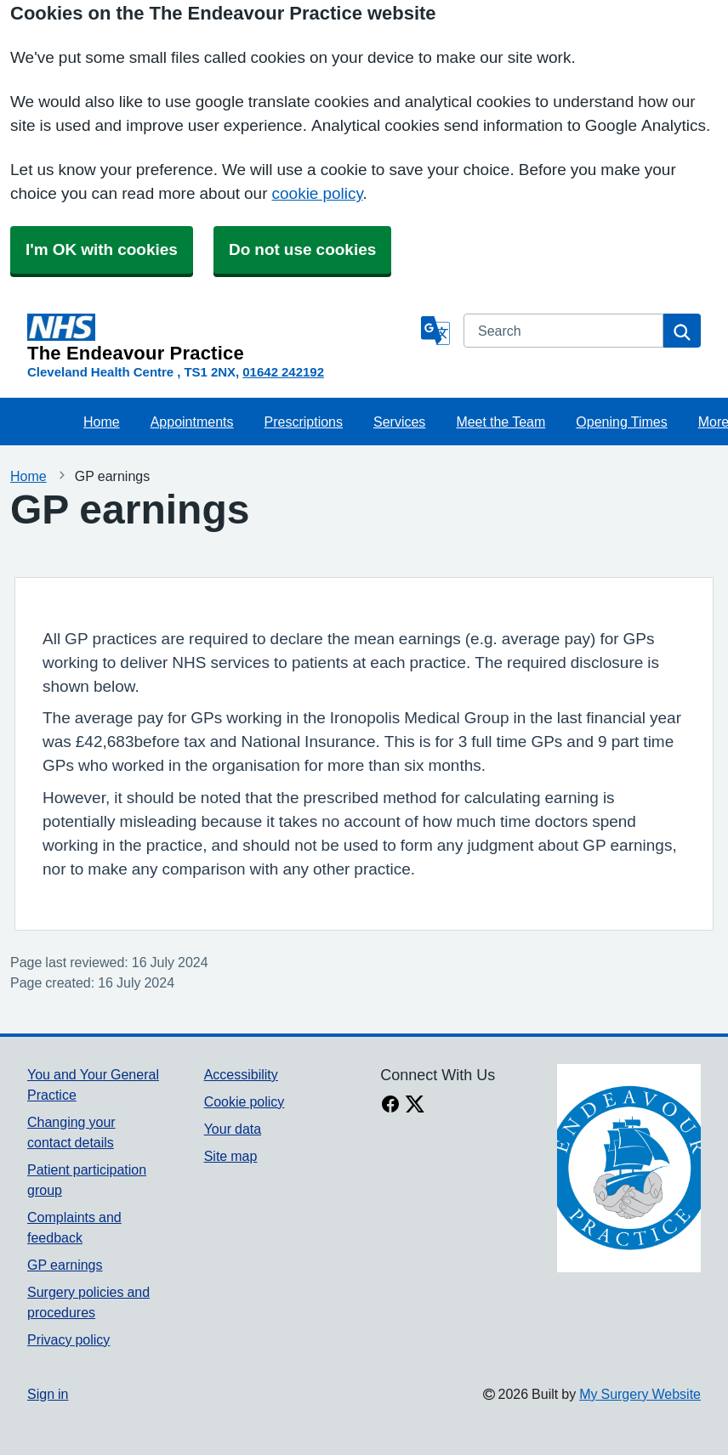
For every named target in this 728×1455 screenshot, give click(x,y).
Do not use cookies (302, 249)
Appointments (192, 421)
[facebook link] (390, 1106)
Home (101, 421)
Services (399, 421)
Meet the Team (500, 421)
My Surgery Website (640, 1394)
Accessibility (241, 1074)
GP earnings (65, 1264)
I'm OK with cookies (102, 249)
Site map (231, 1156)
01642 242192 (283, 371)
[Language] (435, 331)
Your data (232, 1128)
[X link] (415, 1106)
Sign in (47, 1394)
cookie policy (317, 193)
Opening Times (621, 421)
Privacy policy (68, 1339)
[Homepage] (220, 338)
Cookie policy (244, 1101)
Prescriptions (303, 421)
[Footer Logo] (629, 1168)
